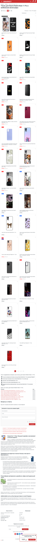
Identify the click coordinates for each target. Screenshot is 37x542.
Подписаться (25, 529)
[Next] (23, 371)
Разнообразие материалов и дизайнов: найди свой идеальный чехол (14, 431)
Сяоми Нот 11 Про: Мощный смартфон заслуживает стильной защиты (15, 428)
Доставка (20, 514)
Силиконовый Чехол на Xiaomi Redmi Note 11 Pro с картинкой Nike (12, 396)
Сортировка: (24, 13)
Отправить (32, 424)
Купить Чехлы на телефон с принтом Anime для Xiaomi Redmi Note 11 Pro (13, 391)
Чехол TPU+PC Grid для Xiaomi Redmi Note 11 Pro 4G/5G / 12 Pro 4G (12, 390)
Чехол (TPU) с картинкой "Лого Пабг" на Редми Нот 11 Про (11, 399)
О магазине (21, 512)
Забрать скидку (32, 539)
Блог (20, 515)
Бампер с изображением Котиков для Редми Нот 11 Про (10, 395)
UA (1, 540)
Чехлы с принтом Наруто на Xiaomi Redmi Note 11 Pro (10, 394)
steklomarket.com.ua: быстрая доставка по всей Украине (12, 433)
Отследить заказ (21, 517)
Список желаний (21, 518)
